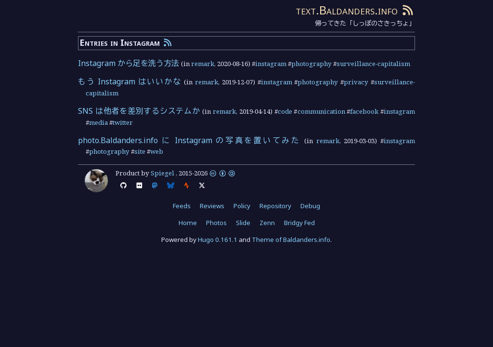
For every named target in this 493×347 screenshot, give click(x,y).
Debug (310, 205)
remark (202, 63)
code (285, 111)
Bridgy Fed (299, 222)
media (98, 122)
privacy (356, 82)
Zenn (267, 222)
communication (321, 111)
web (156, 151)
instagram (270, 63)
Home (188, 222)
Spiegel (162, 173)
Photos (216, 222)
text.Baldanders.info (347, 10)
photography (311, 63)
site (139, 151)
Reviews (212, 205)
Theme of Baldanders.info (291, 239)
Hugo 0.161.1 (217, 239)
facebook (364, 111)
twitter (123, 122)
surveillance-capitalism (373, 63)
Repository (275, 205)
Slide (243, 222)
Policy (242, 205)
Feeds (182, 205)
